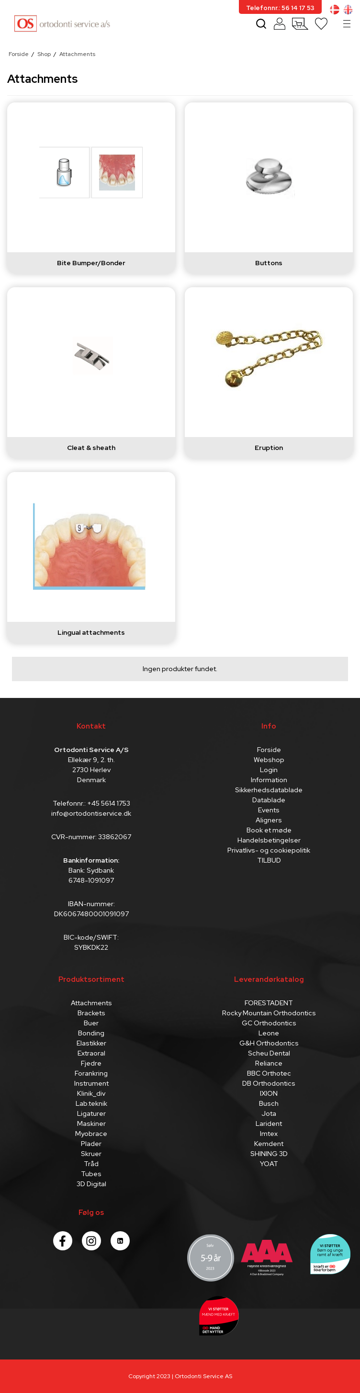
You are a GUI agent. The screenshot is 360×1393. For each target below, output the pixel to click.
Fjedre (91, 1063)
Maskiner (91, 1123)
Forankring (91, 1073)
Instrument (91, 1083)
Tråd (91, 1163)
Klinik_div (91, 1093)
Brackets (91, 1013)
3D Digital (91, 1184)
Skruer (91, 1153)
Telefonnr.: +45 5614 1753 (91, 803)
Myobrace (91, 1133)
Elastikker (91, 1043)
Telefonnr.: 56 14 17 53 (280, 8)
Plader (91, 1143)
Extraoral (91, 1053)
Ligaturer (91, 1113)
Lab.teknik (91, 1103)
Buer (91, 1023)
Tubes (91, 1173)
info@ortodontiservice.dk (91, 813)
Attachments (91, 1003)
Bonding (91, 1033)
